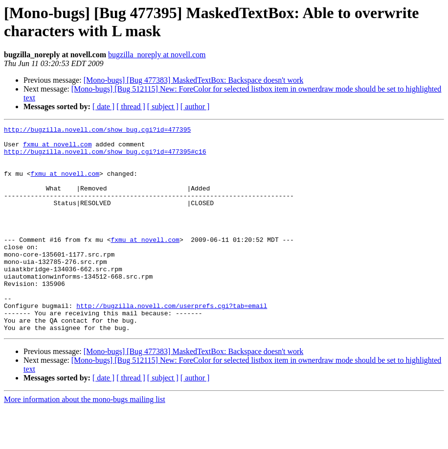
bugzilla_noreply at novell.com (157, 54)
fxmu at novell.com (57, 148)
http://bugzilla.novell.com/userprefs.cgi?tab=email (171, 342)
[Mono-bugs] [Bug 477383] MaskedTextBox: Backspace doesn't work (194, 80)
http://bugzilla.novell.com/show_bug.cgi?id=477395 (97, 130)
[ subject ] (163, 106)
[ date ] (103, 106)
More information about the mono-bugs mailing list (84, 440)
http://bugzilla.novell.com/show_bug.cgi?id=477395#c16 (105, 157)
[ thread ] (130, 106)
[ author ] (195, 106)
